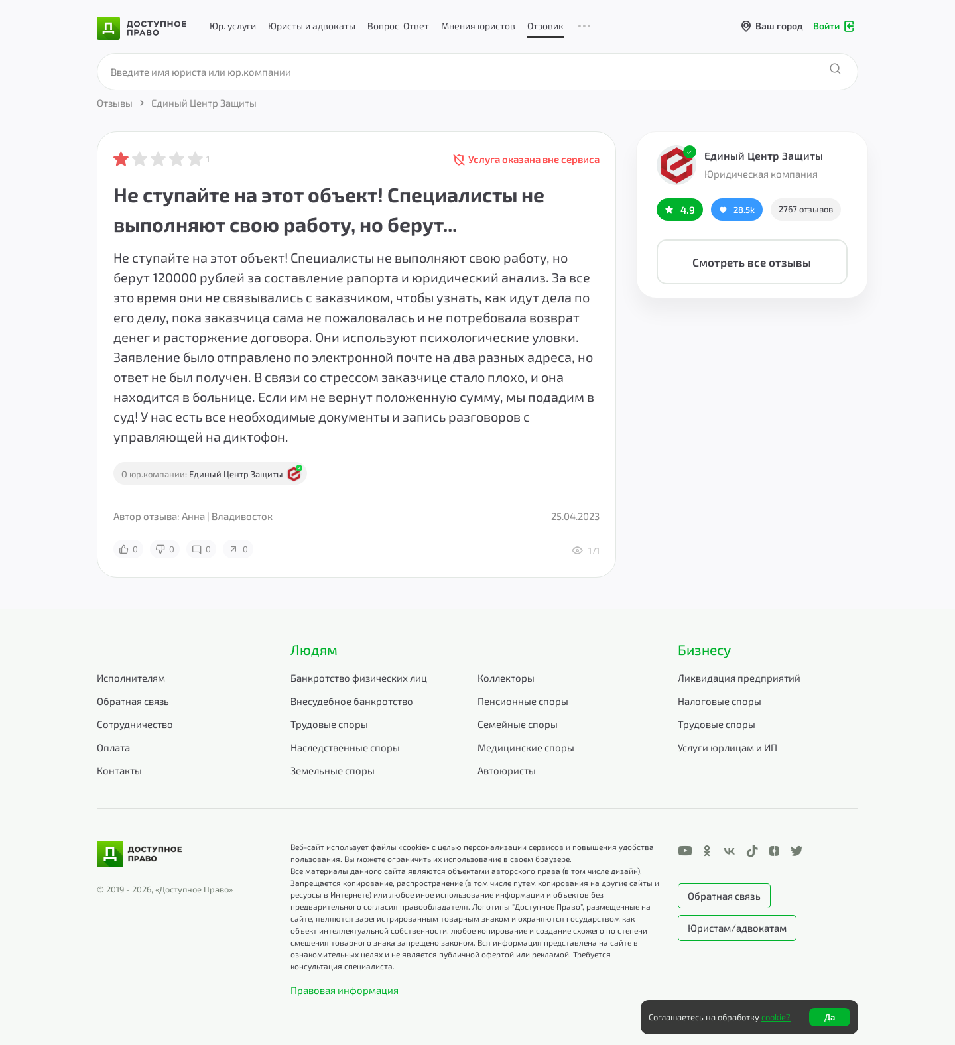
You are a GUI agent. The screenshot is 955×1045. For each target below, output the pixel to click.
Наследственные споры (345, 747)
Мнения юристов (478, 25)
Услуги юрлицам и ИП (727, 747)
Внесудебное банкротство (351, 701)
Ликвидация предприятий (739, 678)
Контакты (119, 770)
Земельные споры (332, 770)
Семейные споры (518, 724)
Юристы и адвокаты (311, 25)
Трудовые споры (329, 724)
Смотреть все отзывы (751, 262)
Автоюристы (507, 770)
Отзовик (545, 25)
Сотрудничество (135, 724)
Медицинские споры (526, 747)
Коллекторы (506, 678)
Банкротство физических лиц (358, 678)
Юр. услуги (233, 25)
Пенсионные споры (523, 701)
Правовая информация (344, 990)
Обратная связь (133, 701)
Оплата (113, 747)
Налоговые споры (719, 701)
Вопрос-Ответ (398, 25)
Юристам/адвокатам (737, 928)
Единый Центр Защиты (763, 155)
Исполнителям (131, 678)
